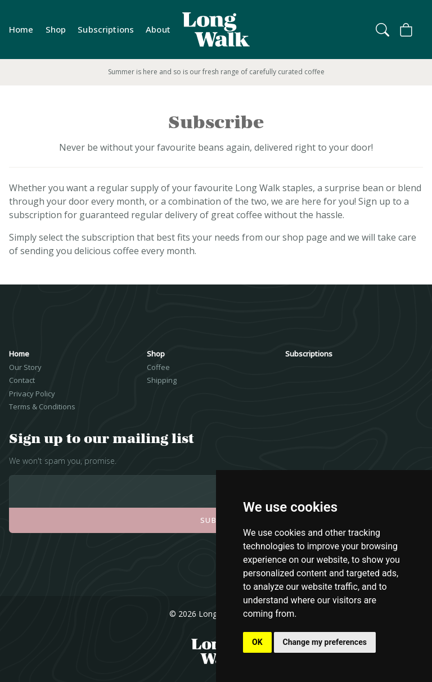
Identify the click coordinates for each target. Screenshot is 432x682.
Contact (22, 380)
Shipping (162, 380)
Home (21, 29)
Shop (56, 29)
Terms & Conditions (42, 406)
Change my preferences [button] (325, 642)
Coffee (158, 367)
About (158, 29)
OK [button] (257, 642)
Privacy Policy (32, 394)
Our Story (25, 367)
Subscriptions (106, 29)
